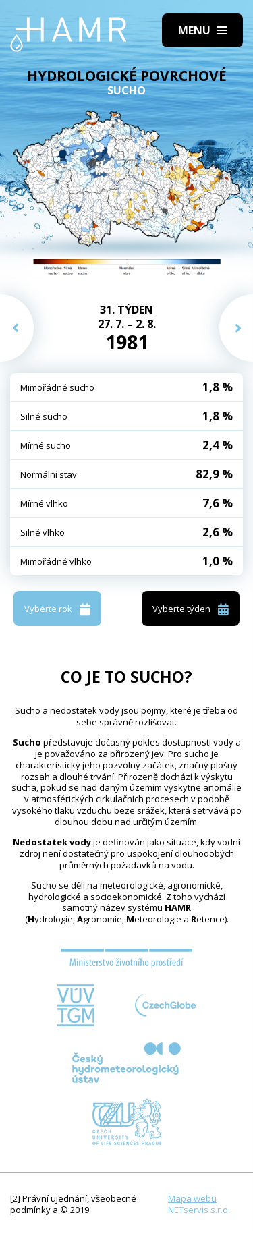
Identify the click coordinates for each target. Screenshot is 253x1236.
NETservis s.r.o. (199, 1210)
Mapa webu (192, 1198)
